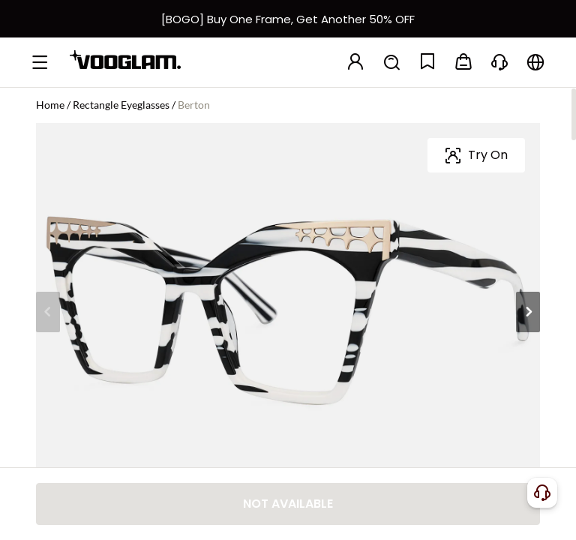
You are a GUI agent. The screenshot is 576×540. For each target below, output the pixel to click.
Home (50, 104)
